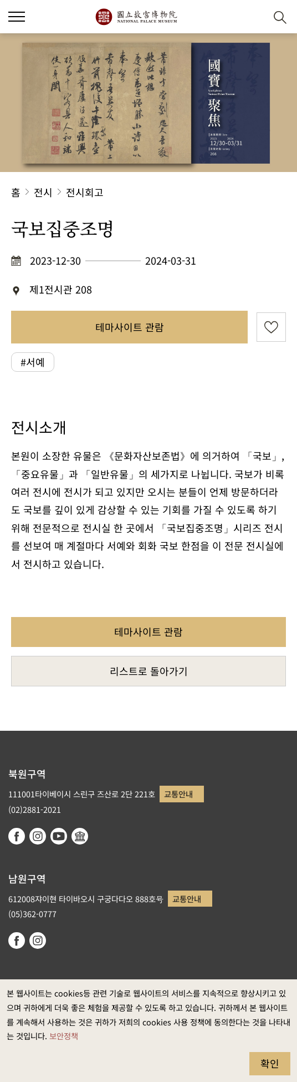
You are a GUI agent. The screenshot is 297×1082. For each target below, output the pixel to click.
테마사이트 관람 (129, 327)
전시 (43, 192)
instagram (37, 836)
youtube (58, 836)
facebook (16, 836)
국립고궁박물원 (136, 16)
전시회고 (85, 192)
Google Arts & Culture (79, 836)
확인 (269, 1063)
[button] (253, 17)
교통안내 (178, 794)
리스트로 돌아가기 (149, 671)
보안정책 (63, 1035)
